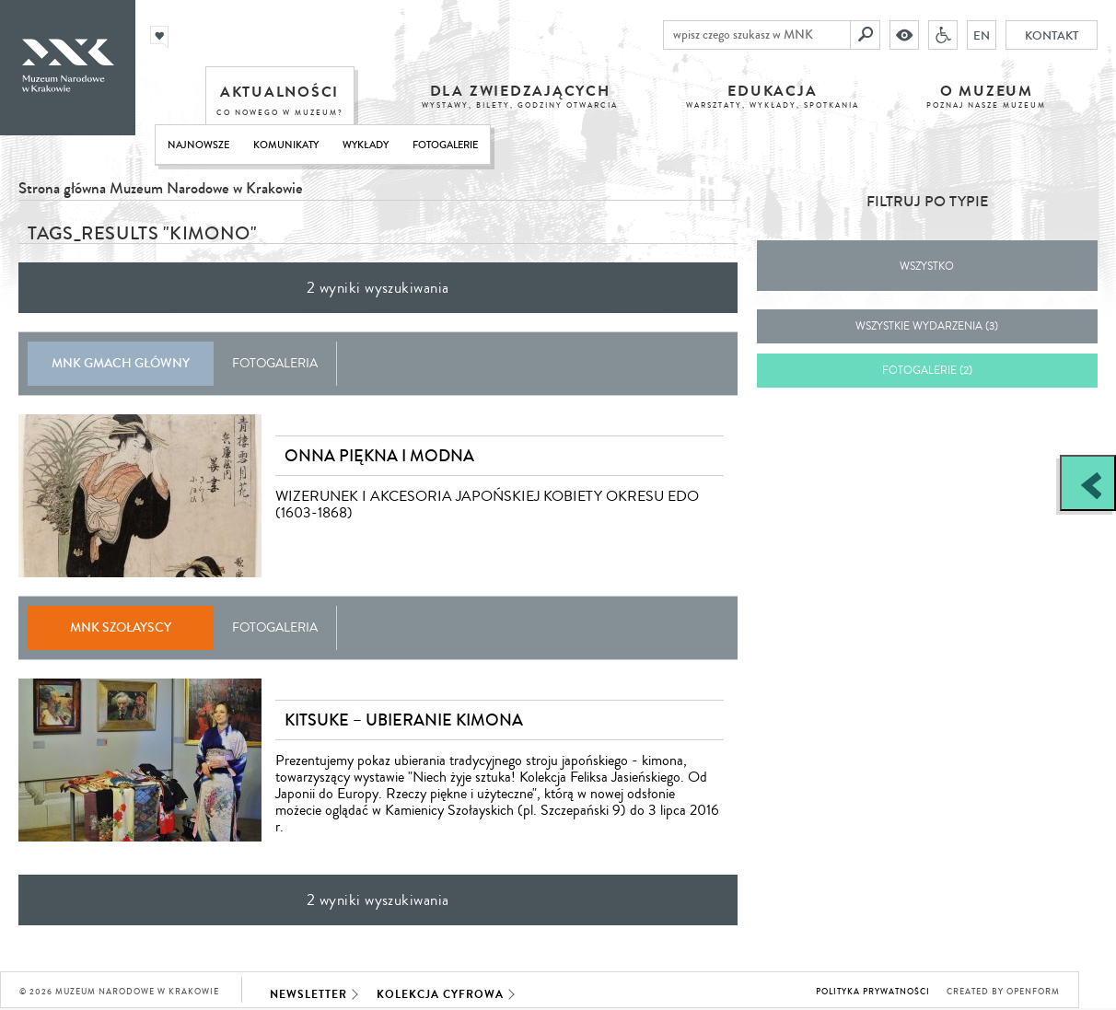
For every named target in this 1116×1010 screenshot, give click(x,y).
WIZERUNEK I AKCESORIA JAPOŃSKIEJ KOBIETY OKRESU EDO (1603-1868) (487, 504)
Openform (1033, 992)
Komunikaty (286, 145)
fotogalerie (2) (927, 370)
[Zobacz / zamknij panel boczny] (1088, 483)
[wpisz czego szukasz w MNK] (757, 35)
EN (981, 35)
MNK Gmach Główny (121, 363)
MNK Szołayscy (120, 627)
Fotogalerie (445, 145)
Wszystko (927, 266)
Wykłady (366, 145)
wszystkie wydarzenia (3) (926, 326)
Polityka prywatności (873, 992)
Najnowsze (198, 145)
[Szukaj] (865, 35)
